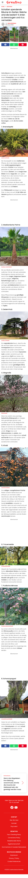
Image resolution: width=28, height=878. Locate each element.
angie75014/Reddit (5, 487)
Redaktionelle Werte (14, 841)
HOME (2, 6)
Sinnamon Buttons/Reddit (7, 626)
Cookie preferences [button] (14, 861)
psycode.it (14, 826)
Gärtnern (9, 6)
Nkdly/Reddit (4, 413)
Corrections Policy (14, 838)
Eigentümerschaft (14, 844)
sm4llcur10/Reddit (5, 340)
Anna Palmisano (12, 23)
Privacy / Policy (14, 858)
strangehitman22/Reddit (6, 719)
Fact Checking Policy (14, 834)
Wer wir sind (14, 820)
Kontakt (14, 823)
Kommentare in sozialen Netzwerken (14, 847)
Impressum (14, 855)
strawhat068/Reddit (5, 566)
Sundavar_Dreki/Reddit (6, 267)
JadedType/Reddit (5, 157)
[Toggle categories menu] (2, 2)
